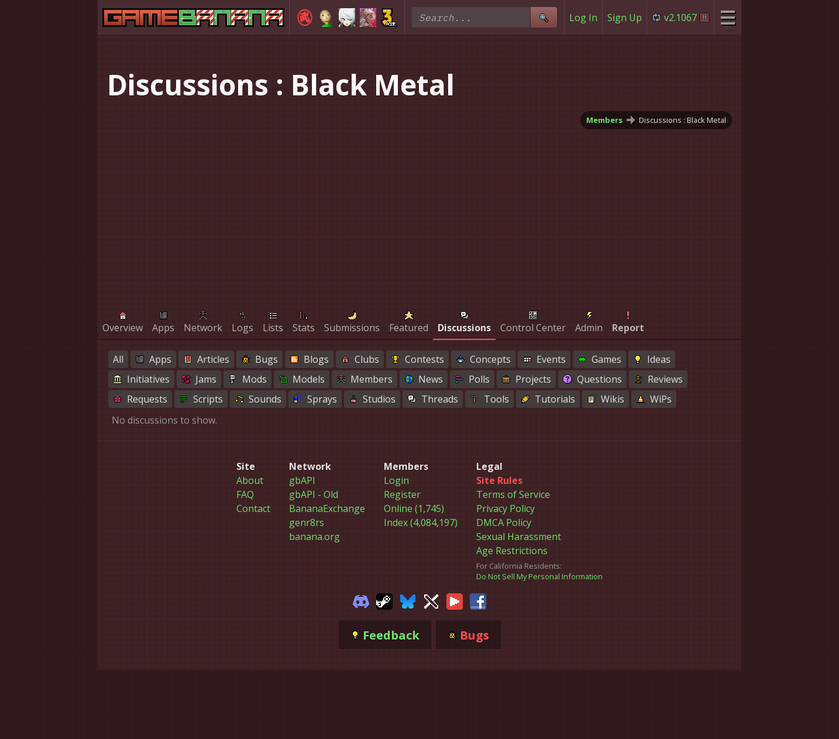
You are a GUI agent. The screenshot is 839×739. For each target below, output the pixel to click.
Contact (253, 508)
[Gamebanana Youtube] (454, 600)
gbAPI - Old (313, 494)
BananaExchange (327, 508)
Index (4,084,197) (421, 522)
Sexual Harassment (518, 536)
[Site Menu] (727, 17)
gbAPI (302, 480)
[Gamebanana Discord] (361, 600)
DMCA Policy (503, 522)
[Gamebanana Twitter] (431, 600)
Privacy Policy (505, 508)
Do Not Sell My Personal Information (539, 576)
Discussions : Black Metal (682, 120)
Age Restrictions (512, 550)
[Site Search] (543, 17)
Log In (583, 17)
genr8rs (306, 522)
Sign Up (624, 17)
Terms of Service (513, 494)
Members (604, 120)
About (249, 480)
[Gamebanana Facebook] (478, 600)
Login (396, 480)
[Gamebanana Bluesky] (407, 600)
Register (402, 494)
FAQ (245, 494)
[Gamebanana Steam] (384, 600)
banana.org (314, 536)
